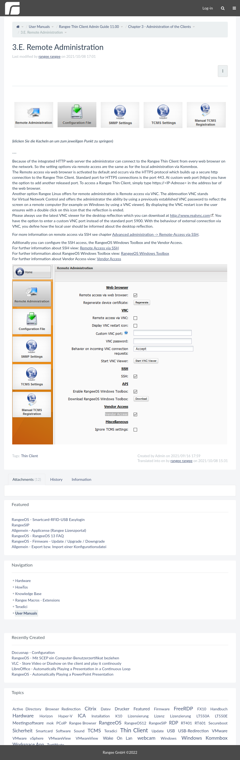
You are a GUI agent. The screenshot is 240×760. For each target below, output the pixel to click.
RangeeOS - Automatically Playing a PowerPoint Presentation (62, 674)
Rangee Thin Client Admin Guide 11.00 (89, 26)
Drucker (122, 708)
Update (157, 731)
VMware (220, 730)
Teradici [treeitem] (21, 607)
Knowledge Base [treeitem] (28, 594)
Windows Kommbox (204, 738)
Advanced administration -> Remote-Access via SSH (155, 234)
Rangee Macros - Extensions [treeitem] (37, 600)
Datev (105, 709)
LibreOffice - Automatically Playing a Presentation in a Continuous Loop (71, 668)
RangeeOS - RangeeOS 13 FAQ (38, 535)
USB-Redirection (193, 730)
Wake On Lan (117, 738)
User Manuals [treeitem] (26, 613)
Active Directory (26, 709)
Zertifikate (55, 744)
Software (63, 731)
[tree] (120, 596)
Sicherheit (22, 730)
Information (81, 479)
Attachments (26, 479)
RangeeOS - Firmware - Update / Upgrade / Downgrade (58, 541)
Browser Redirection (63, 709)
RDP (173, 723)
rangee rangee (50, 56)
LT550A (203, 716)
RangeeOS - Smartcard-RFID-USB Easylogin (48, 519)
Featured (142, 708)
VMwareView (59, 738)
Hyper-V (65, 716)
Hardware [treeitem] (23, 580)
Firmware (162, 709)
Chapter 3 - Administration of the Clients (159, 26)
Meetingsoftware (28, 722)
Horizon (46, 716)
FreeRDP (183, 708)
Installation (100, 716)
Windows (168, 738)
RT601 (200, 723)
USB (171, 730)
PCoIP (61, 723)
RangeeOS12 (135, 723)
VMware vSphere (27, 738)
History (56, 479)
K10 (118, 716)
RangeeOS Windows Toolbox (145, 253)
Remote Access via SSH (99, 248)
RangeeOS (110, 723)
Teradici (110, 731)
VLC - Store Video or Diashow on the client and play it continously (66, 663)
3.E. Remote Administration (42, 32)
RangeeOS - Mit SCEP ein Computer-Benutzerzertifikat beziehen (65, 658)
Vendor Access (109, 258)
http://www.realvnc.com (190, 215)
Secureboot (218, 723)
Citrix (90, 708)
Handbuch (219, 709)
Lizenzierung (180, 716)
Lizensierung (138, 716)
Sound (79, 731)
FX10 (201, 709)
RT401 (186, 723)
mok (50, 723)
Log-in (208, 8)
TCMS (94, 730)
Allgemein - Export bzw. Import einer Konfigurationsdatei (59, 546)
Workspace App (28, 744)
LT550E (221, 716)
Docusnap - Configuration (33, 652)
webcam (146, 738)
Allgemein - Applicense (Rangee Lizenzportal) (49, 530)
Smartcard (44, 731)
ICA (82, 715)
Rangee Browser (82, 723)
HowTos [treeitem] (21, 587)
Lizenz (159, 716)
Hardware (23, 715)
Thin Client (29, 456)
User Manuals (39, 26)
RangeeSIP (20, 525)
